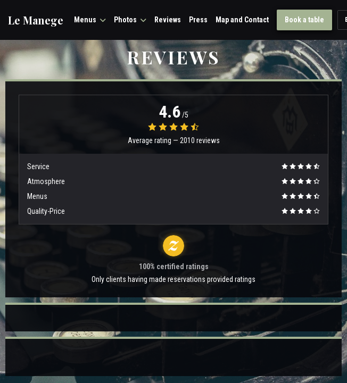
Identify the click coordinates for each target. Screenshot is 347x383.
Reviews (167, 19)
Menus (90, 19)
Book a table (304, 19)
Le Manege (35, 20)
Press (198, 19)
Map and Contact (242, 19)
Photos (130, 19)
